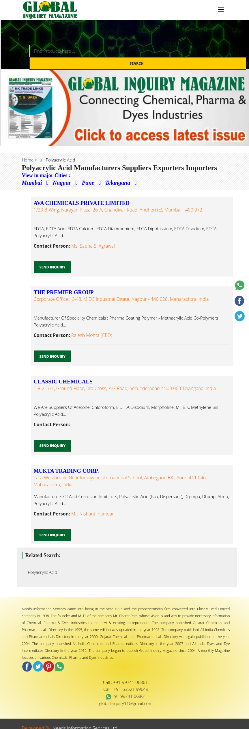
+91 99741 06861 (125, 696)
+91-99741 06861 (130, 682)
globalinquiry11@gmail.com (125, 703)
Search (137, 63)
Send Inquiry (53, 267)
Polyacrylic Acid (41, 572)
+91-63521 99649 (131, 689)
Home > (30, 160)
